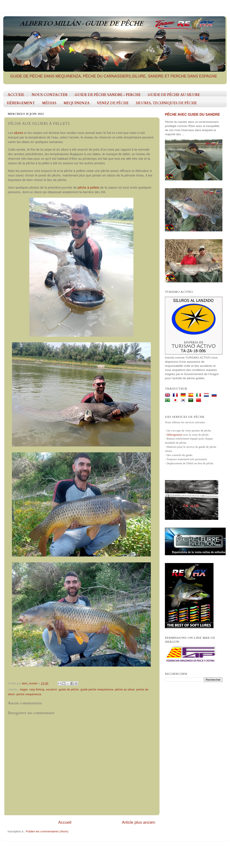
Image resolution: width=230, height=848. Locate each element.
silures (19, 133)
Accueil (64, 822)
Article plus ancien (138, 822)
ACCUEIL (16, 94)
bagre (24, 689)
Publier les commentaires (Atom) (47, 831)
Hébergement (174, 434)
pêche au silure (125, 689)
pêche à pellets (88, 187)
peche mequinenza (28, 694)
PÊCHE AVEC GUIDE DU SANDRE (192, 114)
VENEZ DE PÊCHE (113, 103)
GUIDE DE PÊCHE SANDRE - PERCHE (108, 94)
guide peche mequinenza (96, 689)
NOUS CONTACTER (49, 94)
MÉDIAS (49, 103)
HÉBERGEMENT (21, 103)
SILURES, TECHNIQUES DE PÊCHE (166, 103)
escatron (51, 689)
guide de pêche (69, 689)
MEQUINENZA (77, 103)
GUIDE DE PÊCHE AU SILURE (174, 94)
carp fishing (36, 689)
